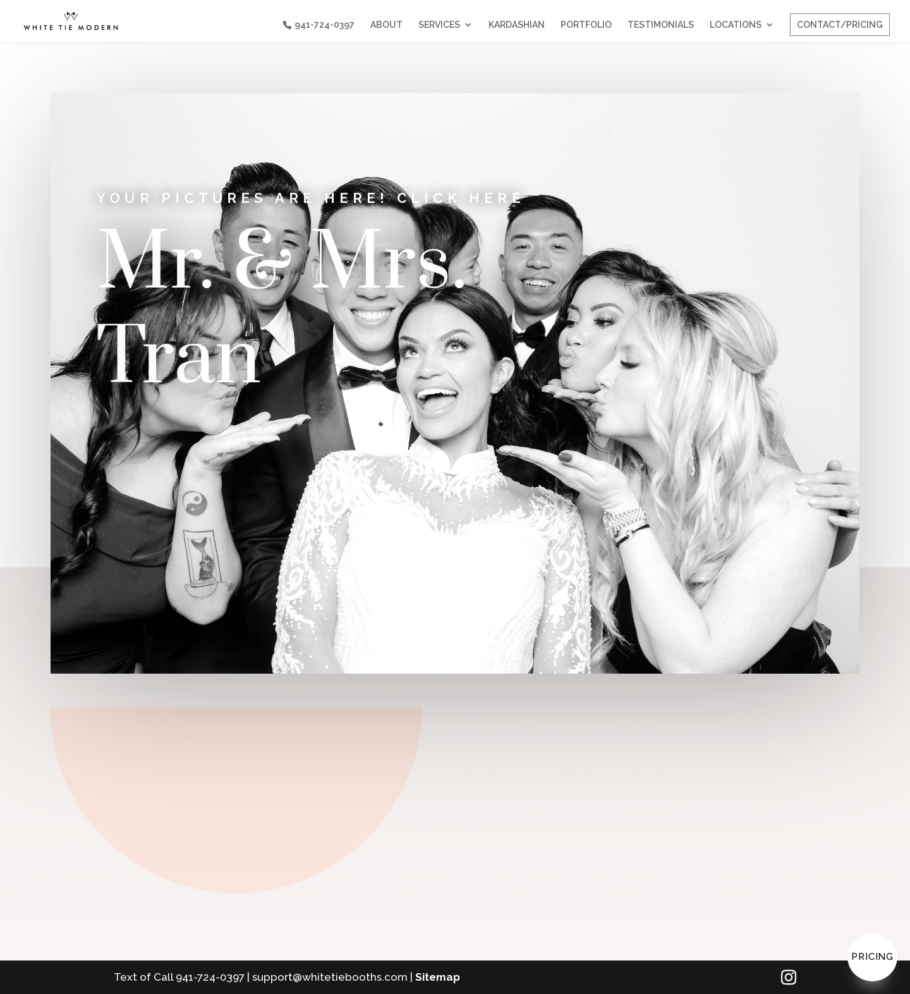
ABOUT (386, 25)
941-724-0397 (324, 25)
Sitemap (437, 977)
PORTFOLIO (586, 25)
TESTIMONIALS (661, 25)
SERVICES (439, 25)
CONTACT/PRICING (840, 25)
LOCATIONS (735, 25)
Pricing (872, 956)
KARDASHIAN (516, 25)
